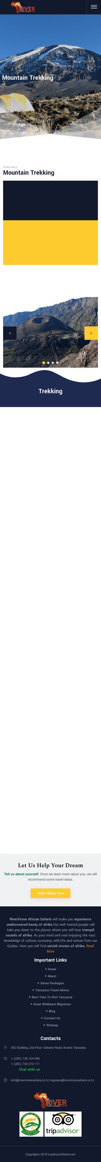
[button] (50, 893)
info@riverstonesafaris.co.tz (30, 1080)
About (52, 976)
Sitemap (52, 1025)
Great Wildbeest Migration (52, 1004)
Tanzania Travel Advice (52, 990)
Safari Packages (52, 983)
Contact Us (52, 1018)
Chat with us (29, 1069)
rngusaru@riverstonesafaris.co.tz (72, 1080)
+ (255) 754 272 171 (25, 1064)
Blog (52, 1011)
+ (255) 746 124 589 (25, 1059)
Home (52, 969)
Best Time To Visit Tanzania (52, 997)
